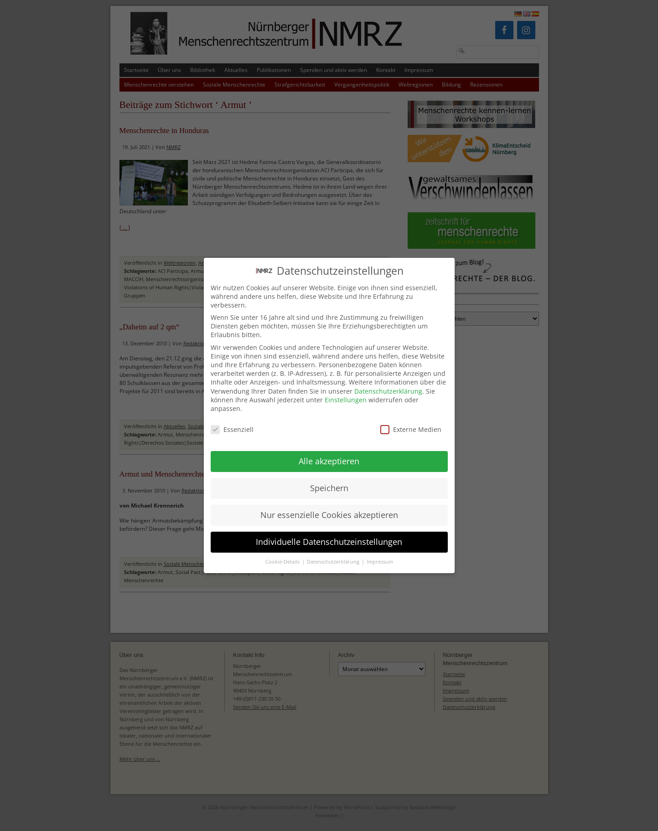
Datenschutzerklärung (388, 383)
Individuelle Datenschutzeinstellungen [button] (329, 533)
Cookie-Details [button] (283, 554)
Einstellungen (346, 392)
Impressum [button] (380, 554)
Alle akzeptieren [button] (329, 453)
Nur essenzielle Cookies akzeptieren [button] (329, 507)
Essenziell (232, 421)
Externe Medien (410, 421)
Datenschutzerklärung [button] (334, 554)
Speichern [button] (329, 480)
